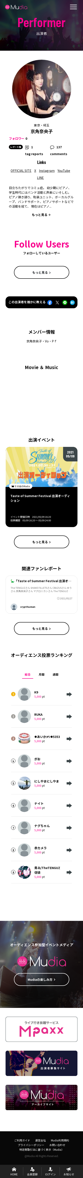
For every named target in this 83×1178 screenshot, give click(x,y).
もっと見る (41, 272)
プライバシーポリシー (31, 1145)
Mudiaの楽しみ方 (42, 979)
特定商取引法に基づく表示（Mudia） (41, 1149)
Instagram (47, 170)
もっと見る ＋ (41, 214)
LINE (40, 177)
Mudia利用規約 (60, 1140)
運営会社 (40, 1140)
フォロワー (16, 138)
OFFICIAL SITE (21, 170)
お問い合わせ (57, 1145)
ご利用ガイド (22, 1140)
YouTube (64, 170)
